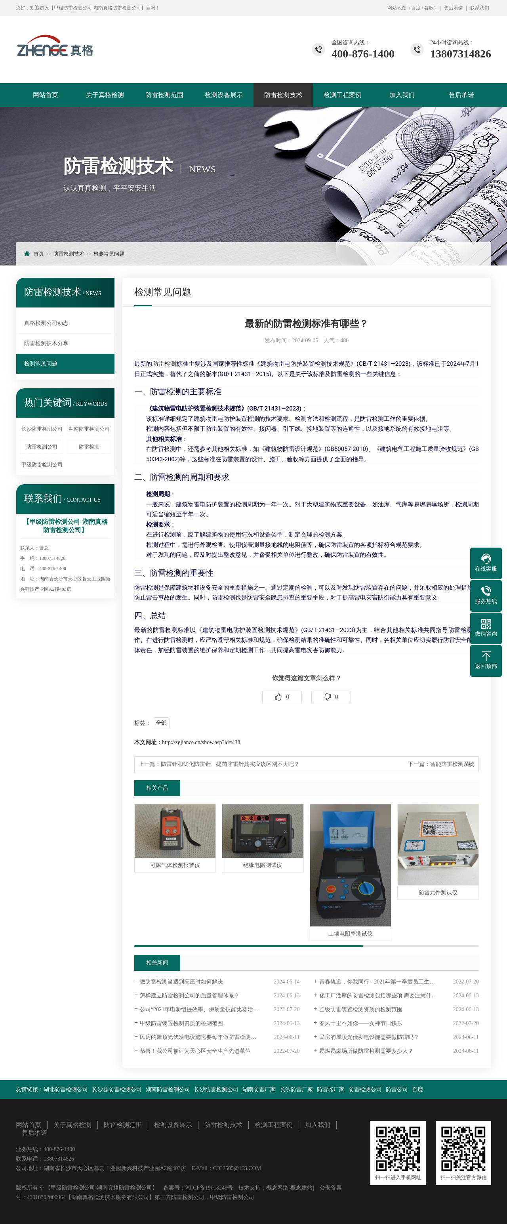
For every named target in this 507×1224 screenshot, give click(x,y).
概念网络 (277, 1188)
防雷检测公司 (42, 447)
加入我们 (402, 95)
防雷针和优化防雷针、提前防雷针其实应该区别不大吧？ (230, 764)
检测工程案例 (343, 95)
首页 (39, 254)
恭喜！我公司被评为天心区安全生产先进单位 (195, 1051)
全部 (161, 723)
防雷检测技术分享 (46, 343)
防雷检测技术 (283, 95)
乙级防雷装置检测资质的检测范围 (360, 1009)
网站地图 (396, 8)
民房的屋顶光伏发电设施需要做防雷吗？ (369, 1037)
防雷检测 (89, 447)
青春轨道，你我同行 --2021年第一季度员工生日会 (380, 982)
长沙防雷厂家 (296, 1089)
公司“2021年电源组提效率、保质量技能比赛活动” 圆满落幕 (212, 1009)
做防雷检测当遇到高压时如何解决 (181, 982)
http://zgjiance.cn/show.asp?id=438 (201, 742)
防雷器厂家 (331, 1089)
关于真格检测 (105, 95)
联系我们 (479, 8)
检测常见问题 (108, 254)
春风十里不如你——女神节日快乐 (360, 1023)
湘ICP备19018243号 (209, 1188)
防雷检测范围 (164, 95)
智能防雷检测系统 (452, 764)
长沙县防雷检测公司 (117, 1089)
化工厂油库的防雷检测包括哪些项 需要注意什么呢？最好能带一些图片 (399, 996)
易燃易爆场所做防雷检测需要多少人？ (366, 1051)
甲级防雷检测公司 (42, 465)
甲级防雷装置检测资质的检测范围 (181, 1023)
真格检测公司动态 (46, 323)
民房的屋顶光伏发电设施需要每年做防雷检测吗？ (201, 1037)
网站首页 (45, 95)
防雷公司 (397, 1089)
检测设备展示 (224, 95)
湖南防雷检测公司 (89, 429)
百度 (416, 8)
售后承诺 (453, 8)
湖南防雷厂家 (259, 1089)
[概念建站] (301, 1188)
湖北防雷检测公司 (66, 1089)
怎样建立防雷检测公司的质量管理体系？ (190, 996)
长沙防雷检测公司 (42, 429)
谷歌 (429, 8)
